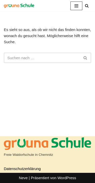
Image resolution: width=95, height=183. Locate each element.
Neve (23, 178)
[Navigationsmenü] (76, 6)
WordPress (67, 178)
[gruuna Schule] (19, 6)
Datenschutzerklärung (22, 168)
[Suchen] (87, 6)
